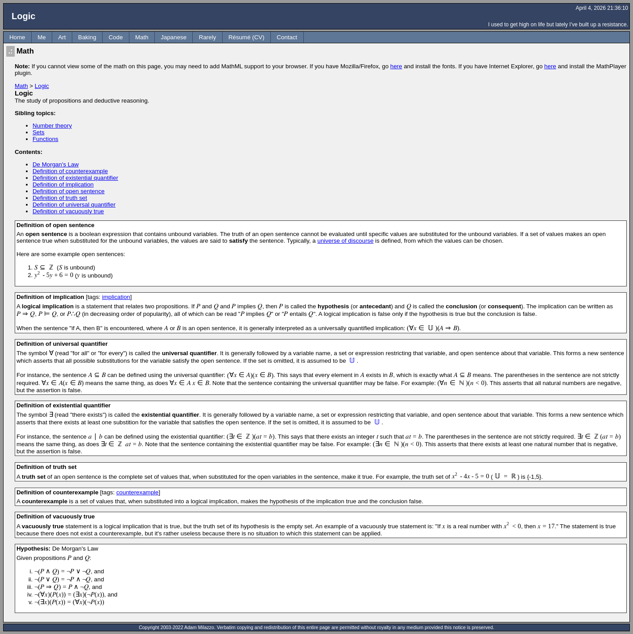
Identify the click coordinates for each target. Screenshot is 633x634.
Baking (87, 37)
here (396, 66)
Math (142, 37)
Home (17, 37)
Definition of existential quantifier (75, 177)
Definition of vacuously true (68, 211)
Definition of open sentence (69, 191)
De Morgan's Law (56, 164)
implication (116, 297)
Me (41, 37)
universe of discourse (345, 240)
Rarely (207, 37)
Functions (45, 139)
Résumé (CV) (246, 37)
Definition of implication (63, 184)
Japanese (173, 37)
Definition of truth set (60, 198)
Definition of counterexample (70, 171)
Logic (42, 86)
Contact (287, 37)
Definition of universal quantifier (74, 204)
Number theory (52, 125)
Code (115, 37)
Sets (39, 132)
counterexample (137, 492)
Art (62, 37)
